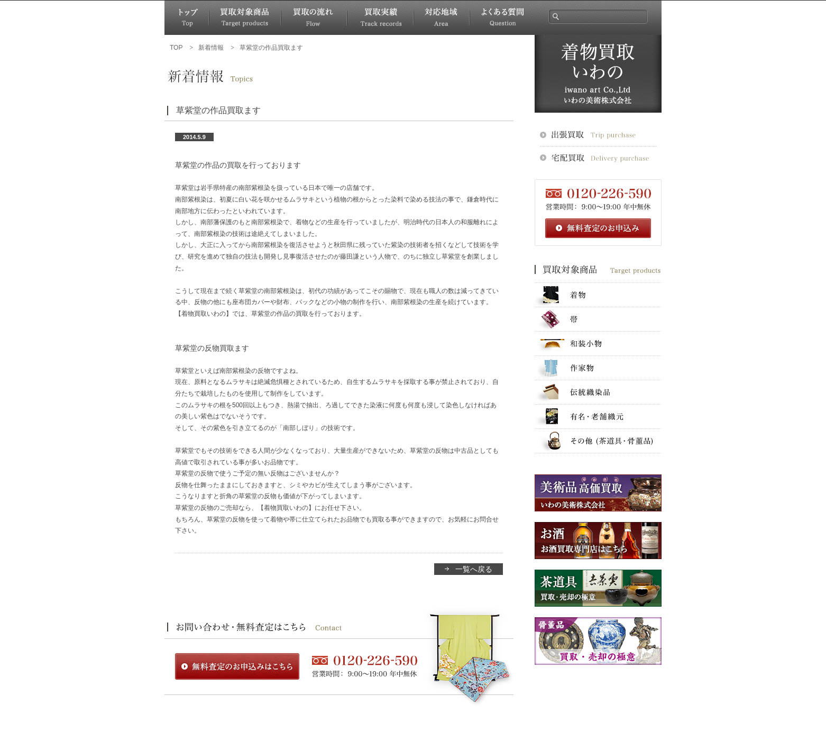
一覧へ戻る (473, 569)
